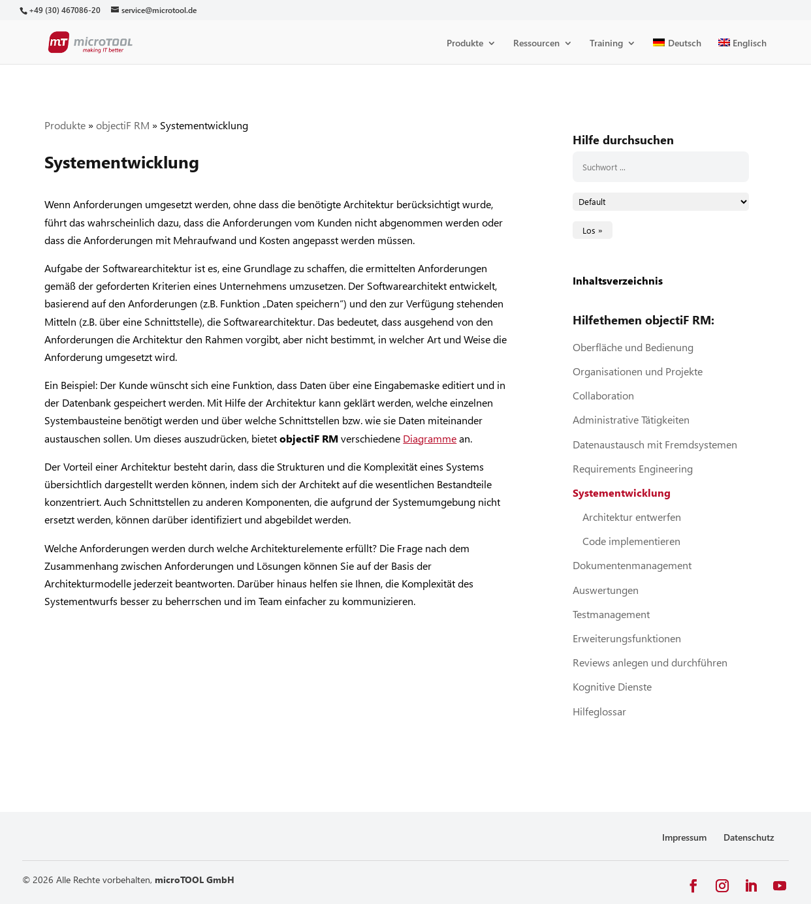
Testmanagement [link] (611, 614)
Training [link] (606, 44)
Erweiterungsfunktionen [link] (627, 638)
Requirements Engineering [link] (633, 468)
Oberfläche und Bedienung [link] (633, 347)
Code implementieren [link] (631, 541)
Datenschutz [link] (749, 837)
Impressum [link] (684, 837)
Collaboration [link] (603, 395)
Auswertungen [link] (606, 590)
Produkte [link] (465, 44)
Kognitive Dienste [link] (612, 686)
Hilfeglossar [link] (599, 711)
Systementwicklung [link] (622, 492)
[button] (693, 886)
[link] (64, 10)
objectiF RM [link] (123, 125)
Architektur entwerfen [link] (631, 516)
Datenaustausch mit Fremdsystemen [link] (655, 444)
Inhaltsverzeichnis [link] (618, 280)
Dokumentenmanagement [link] (632, 565)
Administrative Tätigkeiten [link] (631, 419)
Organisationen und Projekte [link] (638, 371)
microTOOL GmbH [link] (194, 879)
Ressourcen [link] (536, 44)
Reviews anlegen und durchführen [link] (650, 662)
